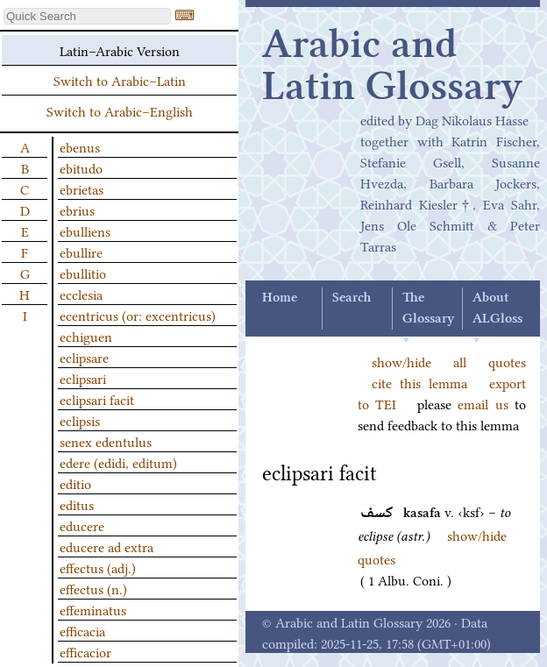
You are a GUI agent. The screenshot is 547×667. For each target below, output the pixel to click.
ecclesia (81, 293)
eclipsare (84, 356)
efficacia (82, 630)
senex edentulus (106, 441)
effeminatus (93, 609)
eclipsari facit (97, 398)
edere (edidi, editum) (118, 462)
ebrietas (81, 188)
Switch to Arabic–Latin (119, 79)
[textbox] (87, 16)
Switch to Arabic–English (119, 110)
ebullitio (83, 272)
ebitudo (81, 167)
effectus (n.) (93, 588)
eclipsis (80, 419)
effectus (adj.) (98, 567)
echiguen (86, 335)
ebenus (80, 146)
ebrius (77, 209)
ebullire (81, 251)
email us (483, 403)
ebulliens (85, 230)
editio (75, 483)
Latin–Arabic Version (120, 50)
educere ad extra (106, 546)
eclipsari (83, 377)
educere (82, 525)
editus (77, 504)
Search (351, 298)
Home (279, 298)
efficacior (85, 651)
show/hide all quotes (449, 361)
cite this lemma (419, 382)
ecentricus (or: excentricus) (138, 314)
